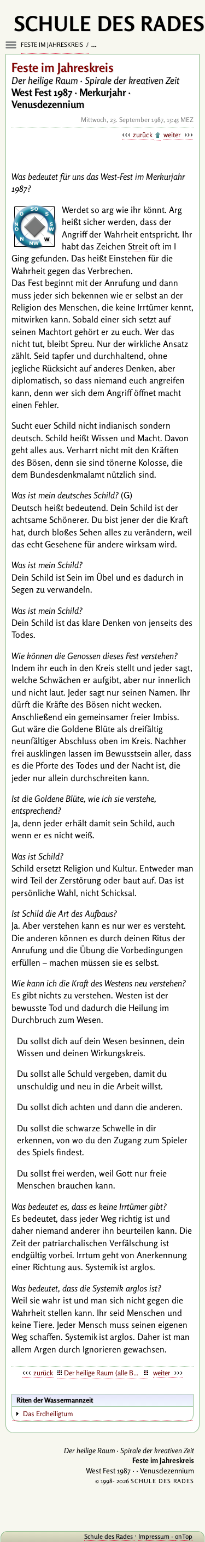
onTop (183, 1536)
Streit (138, 246)
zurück (143, 134)
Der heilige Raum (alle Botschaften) (106, 1372)
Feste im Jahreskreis (53, 44)
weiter (172, 134)
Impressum (154, 1536)
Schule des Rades (109, 1536)
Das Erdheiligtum (48, 1413)
